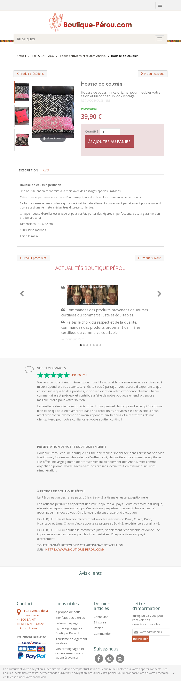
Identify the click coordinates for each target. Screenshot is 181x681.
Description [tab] (28, 170)
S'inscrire (100, 622)
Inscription (141, 639)
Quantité (91, 131)
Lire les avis (79, 375)
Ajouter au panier (109, 141)
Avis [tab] (46, 170)
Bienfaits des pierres (70, 617)
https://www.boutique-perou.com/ (74, 549)
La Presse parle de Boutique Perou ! (68, 631)
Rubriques (26, 38)
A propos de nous (67, 612)
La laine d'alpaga (66, 623)
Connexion (101, 617)
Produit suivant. (152, 74)
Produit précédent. (30, 74)
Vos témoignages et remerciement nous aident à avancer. (69, 653)
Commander (102, 633)
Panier (98, 628)
